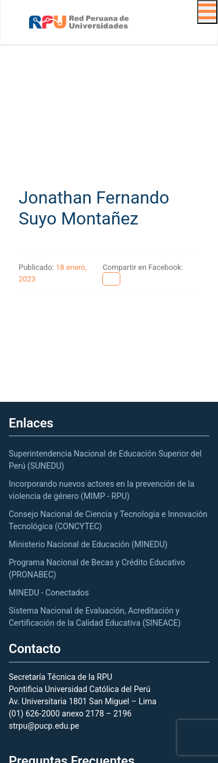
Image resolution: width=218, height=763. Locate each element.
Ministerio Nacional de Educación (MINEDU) (88, 544)
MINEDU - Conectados (49, 592)
